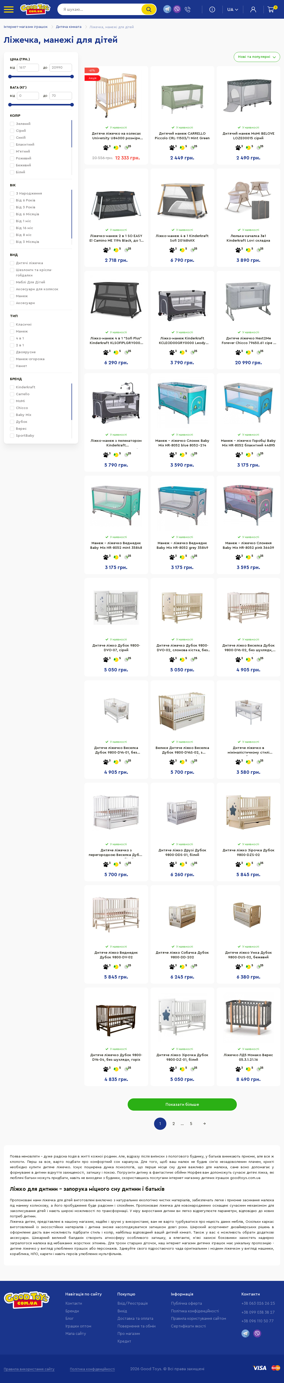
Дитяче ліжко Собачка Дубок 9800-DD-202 (182, 955)
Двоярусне (23, 352)
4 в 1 (17, 338)
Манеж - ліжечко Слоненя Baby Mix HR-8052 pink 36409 (248, 545)
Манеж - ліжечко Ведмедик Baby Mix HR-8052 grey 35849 (182, 545)
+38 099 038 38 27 (258, 1312)
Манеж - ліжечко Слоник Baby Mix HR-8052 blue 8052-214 (182, 443)
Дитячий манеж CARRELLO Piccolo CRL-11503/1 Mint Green (182, 136)
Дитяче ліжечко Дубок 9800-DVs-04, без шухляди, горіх (116, 1057)
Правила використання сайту (29, 1369)
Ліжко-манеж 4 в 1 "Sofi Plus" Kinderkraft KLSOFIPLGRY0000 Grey (116, 341)
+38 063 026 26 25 (258, 1303)
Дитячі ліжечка (26, 263)
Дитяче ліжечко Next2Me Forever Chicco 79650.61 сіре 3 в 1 (248, 341)
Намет (18, 366)
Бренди (72, 1311)
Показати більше (182, 1104)
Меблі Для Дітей (27, 282)
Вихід (122, 1311)
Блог (69, 1319)
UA (232, 9)
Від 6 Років (22, 200)
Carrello (19, 394)
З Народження (26, 193)
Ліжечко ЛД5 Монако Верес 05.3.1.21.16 (248, 1057)
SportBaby (22, 436)
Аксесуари (22, 303)
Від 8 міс (21, 235)
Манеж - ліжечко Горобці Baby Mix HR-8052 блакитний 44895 (248, 443)
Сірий (18, 131)
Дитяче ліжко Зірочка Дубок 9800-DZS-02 (248, 853)
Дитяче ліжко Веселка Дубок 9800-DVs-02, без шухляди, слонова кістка (248, 648)
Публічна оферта (186, 1303)
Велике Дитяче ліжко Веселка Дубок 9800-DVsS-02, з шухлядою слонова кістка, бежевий (182, 751)
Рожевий (20, 158)
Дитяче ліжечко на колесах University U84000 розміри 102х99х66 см (116, 137)
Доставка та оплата (135, 1319)
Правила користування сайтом (198, 1319)
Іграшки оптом (78, 1326)
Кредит (124, 1341)
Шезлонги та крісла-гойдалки (31, 272)
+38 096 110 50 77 (257, 1321)
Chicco (19, 408)
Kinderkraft (22, 387)
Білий (17, 172)
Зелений (20, 124)
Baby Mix (20, 415)
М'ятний (20, 151)
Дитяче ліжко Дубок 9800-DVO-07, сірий (116, 648)
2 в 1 (17, 345)
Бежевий (20, 165)
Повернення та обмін (136, 1326)
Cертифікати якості (188, 1326)
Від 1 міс (20, 221)
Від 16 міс (21, 228)
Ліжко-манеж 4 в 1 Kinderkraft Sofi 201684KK (182, 238)
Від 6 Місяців (24, 214)
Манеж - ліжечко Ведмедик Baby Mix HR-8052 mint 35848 (116, 545)
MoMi (17, 401)
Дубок (18, 422)
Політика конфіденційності (195, 1311)
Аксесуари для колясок (34, 289)
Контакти (73, 1303)
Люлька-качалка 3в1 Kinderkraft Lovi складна (248, 238)
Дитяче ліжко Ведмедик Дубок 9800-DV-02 (116, 955)
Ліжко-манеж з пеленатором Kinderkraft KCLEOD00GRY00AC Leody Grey (116, 444)
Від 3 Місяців (24, 242)
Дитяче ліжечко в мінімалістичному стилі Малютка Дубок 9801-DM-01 (248, 751)
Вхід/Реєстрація (132, 1303)
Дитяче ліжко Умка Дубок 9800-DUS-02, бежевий (248, 955)
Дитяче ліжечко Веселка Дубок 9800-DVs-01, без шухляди (116, 751)
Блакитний (22, 145)
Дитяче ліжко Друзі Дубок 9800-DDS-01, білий (182, 853)
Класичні (21, 325)
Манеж (19, 296)
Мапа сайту (75, 1334)
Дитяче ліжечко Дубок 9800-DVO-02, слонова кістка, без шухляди (182, 648)
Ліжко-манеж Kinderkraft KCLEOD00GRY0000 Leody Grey (182, 341)
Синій (18, 138)
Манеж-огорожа (27, 359)
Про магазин (128, 1334)
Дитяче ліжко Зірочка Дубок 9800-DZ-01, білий (182, 1057)
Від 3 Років (22, 207)
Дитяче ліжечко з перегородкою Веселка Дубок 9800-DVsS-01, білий (116, 853)
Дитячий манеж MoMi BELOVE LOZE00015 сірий (248, 136)
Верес (18, 429)
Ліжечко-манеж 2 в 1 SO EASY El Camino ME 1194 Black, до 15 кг (116, 239)
